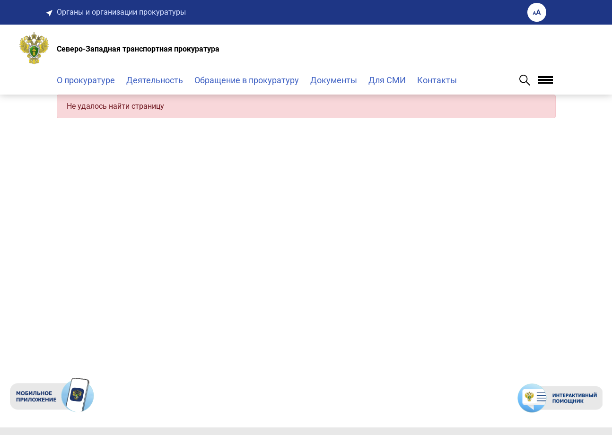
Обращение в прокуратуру (246, 80)
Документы (333, 80)
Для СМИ (387, 80)
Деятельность (154, 80)
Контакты (437, 80)
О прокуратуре (86, 80)
